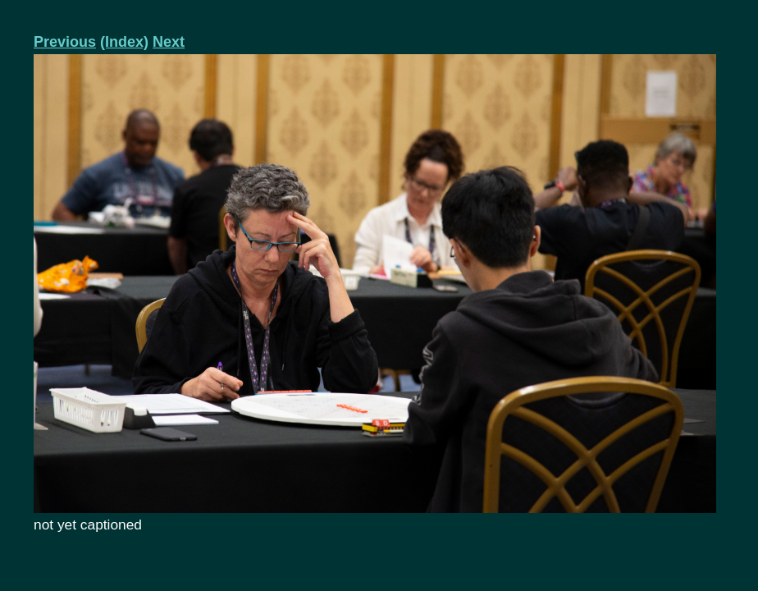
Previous (65, 42)
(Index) (124, 42)
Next (169, 42)
